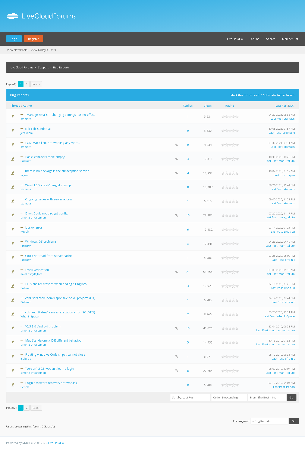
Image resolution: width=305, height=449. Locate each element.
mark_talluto (287, 161)
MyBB (26, 443)
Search (270, 39)
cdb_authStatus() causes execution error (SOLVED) (60, 312)
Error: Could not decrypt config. (46, 213)
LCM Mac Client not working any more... (52, 143)
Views (208, 105)
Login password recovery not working (51, 383)
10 (188, 215)
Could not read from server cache (48, 256)
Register (33, 39)
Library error (33, 227)
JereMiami (27, 133)
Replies (188, 105)
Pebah (25, 231)
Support (43, 67)
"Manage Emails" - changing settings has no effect (60, 115)
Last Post (281, 105)
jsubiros (26, 359)
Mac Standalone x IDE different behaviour (54, 340)
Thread (15, 105)
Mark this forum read (244, 95)
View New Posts (17, 50)
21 (188, 272)
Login (13, 39)
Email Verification (37, 270)
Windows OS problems (41, 241)
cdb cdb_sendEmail (38, 129)
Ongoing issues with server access (49, 199)
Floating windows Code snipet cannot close (55, 354)
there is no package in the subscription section (57, 171)
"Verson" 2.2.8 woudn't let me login (49, 368)
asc (291, 105)
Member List (290, 39)
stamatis (26, 119)
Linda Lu (289, 231)
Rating (229, 105)
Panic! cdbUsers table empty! (45, 157)
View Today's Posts (43, 50)
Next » (36, 84)
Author (27, 105)
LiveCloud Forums (21, 67)
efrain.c (290, 260)
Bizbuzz (26, 161)
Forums (254, 39)
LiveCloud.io (235, 39)
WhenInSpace (30, 316)
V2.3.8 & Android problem (42, 326)
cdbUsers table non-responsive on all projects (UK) (60, 298)
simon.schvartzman (33, 217)
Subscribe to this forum (278, 95)
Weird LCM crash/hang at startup (48, 185)
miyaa (24, 175)
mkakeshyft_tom (31, 274)
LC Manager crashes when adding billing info (56, 284)
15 (188, 328)
